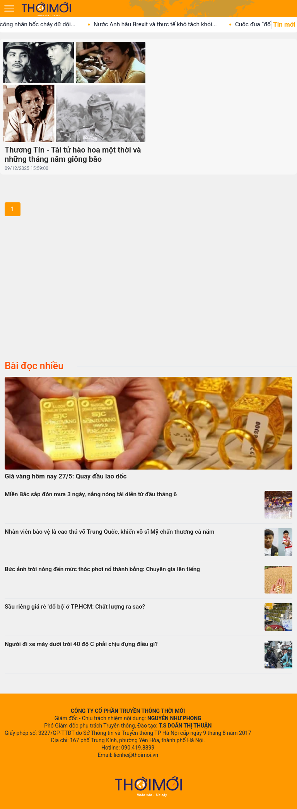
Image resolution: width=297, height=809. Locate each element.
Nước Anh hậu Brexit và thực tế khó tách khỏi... (160, 24)
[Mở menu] (9, 8)
